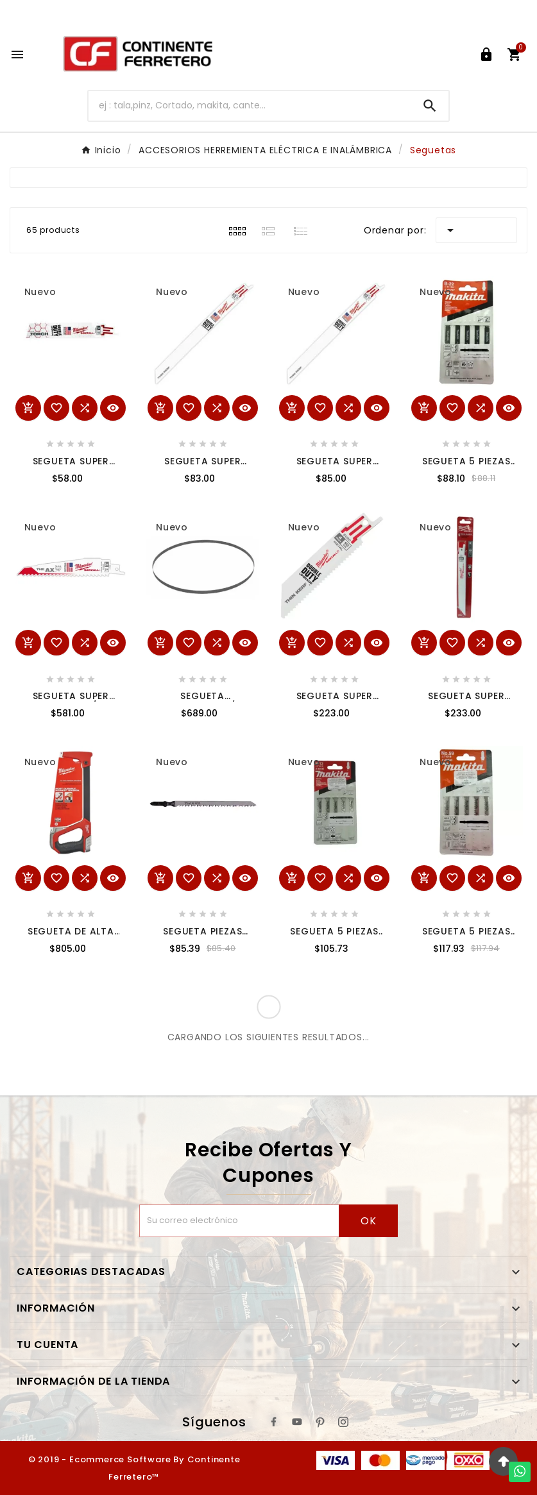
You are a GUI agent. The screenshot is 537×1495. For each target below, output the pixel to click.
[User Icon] (486, 54)
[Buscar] (250, 105)
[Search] (430, 105)
